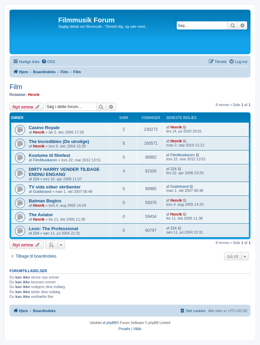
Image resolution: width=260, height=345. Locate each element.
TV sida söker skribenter (55, 186)
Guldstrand (42, 191)
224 (36, 179)
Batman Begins (45, 200)
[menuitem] (48, 62)
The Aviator (41, 214)
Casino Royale (44, 127)
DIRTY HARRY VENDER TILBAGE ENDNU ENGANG (64, 172)
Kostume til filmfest (49, 155)
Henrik (33, 95)
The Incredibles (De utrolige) (59, 141)
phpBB (111, 323)
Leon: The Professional (53, 228)
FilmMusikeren (45, 160)
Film (15, 86)
